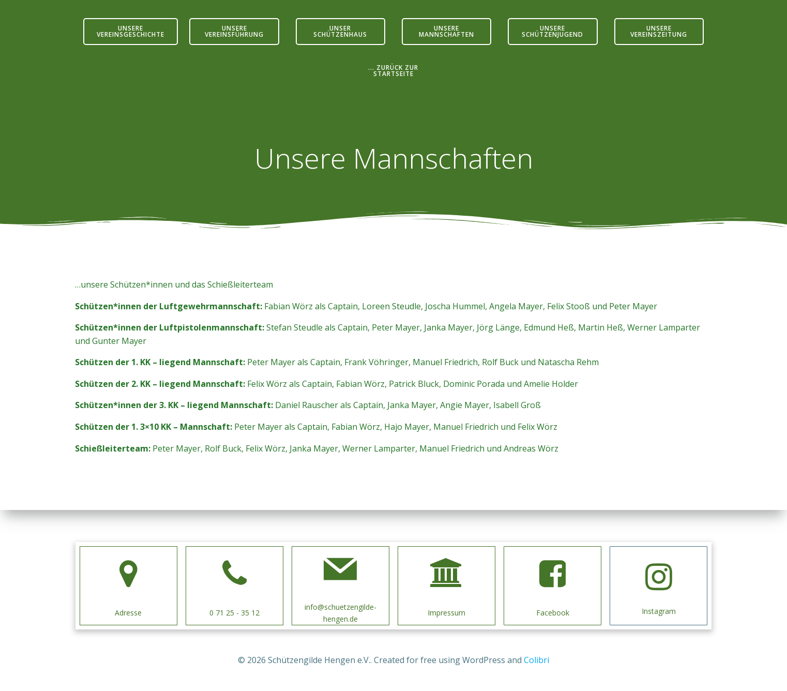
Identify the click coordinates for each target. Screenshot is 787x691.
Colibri (536, 660)
